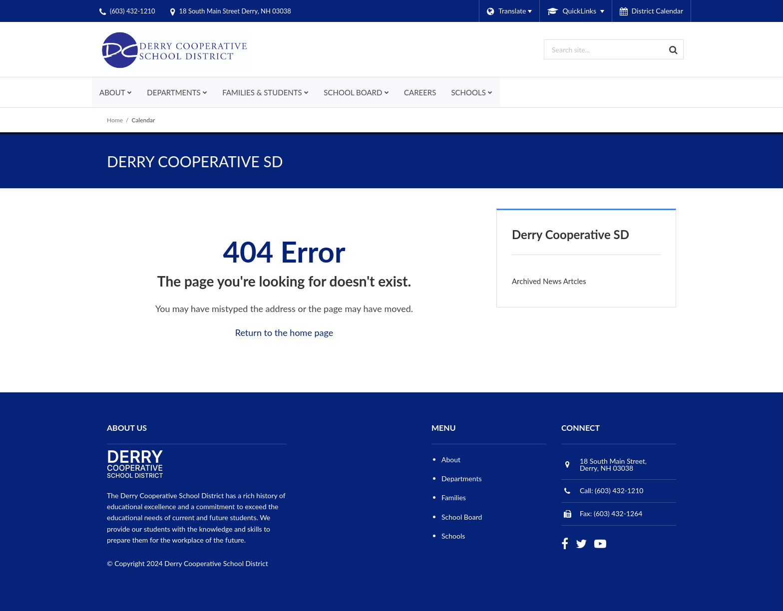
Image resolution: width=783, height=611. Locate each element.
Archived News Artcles (549, 281)
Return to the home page (284, 332)
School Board (461, 517)
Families (453, 497)
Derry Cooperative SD (570, 234)
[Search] (674, 49)
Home (115, 120)
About (450, 459)
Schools (453, 536)
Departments (461, 478)
